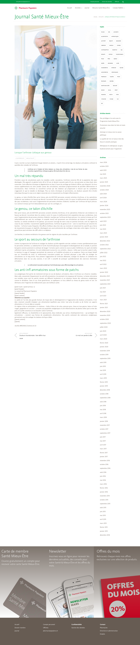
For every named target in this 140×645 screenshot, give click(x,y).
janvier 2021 (104, 307)
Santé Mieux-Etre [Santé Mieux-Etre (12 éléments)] (105, 85)
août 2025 (103, 170)
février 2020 (104, 343)
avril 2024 (103, 198)
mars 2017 (103, 449)
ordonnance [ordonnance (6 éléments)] (115, 72)
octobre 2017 (104, 429)
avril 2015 (103, 519)
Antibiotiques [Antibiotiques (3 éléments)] (115, 36)
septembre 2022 (105, 249)
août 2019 (103, 362)
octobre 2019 (104, 354)
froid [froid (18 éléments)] (102, 58)
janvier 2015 (104, 531)
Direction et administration (109, 631)
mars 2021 (103, 300)
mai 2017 (103, 441)
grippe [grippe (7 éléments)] (102, 63)
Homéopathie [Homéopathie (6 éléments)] (104, 67)
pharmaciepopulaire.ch (50, 631)
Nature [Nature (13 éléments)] (121, 67)
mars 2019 (103, 378)
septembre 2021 (105, 284)
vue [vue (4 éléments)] (118, 99)
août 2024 (103, 194)
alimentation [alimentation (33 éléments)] (104, 36)
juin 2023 (103, 225)
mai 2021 (103, 292)
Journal (87, 8)
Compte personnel (94, 1)
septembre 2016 (105, 468)
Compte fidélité (118, 8)
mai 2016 (103, 480)
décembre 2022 (105, 241)
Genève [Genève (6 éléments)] (115, 58)
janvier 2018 (104, 421)
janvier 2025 (104, 182)
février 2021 (104, 303)
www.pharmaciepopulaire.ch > (23, 1)
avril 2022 (103, 264)
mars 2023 (103, 233)
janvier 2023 (104, 237)
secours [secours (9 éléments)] (115, 85)
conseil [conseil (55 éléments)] (119, 45)
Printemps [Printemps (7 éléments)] (103, 81)
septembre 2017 (105, 433)
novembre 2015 (105, 496)
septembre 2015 (105, 504)
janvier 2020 (104, 347)
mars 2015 (103, 523)
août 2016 (103, 472)
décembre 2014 (105, 535)
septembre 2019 (105, 358)
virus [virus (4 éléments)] (117, 94)
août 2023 (103, 221)
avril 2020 (103, 335)
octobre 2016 (104, 464)
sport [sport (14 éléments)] (116, 90)
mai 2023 (103, 229)
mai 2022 (103, 260)
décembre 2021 (105, 276)
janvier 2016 (104, 492)
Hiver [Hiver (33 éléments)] (117, 63)
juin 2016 (103, 476)
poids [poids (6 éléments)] (118, 76)
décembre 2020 (105, 311)
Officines (117, 1)
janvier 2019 (104, 386)
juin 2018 (103, 405)
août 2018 (103, 402)
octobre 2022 (104, 245)
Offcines (45, 628)
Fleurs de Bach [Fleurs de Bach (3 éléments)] (119, 54)
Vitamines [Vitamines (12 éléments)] (103, 99)
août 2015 (103, 507)
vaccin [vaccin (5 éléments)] (110, 94)
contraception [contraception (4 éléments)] (105, 49)
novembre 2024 (105, 186)
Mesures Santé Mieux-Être (101, 8)
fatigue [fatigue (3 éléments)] (110, 54)
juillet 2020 (104, 327)
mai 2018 (103, 409)
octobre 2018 (104, 394)
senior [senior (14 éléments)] (103, 90)
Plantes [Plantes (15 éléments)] (112, 76)
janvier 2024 (104, 205)
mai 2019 (103, 370)
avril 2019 (103, 374)
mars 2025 (103, 178)
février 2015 (104, 527)
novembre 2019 (105, 351)
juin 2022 (103, 256)
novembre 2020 (105, 315)
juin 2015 (103, 511)
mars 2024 (103, 202)
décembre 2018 (105, 390)
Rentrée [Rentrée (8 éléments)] (111, 81)
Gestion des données (107, 1)
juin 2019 (103, 366)
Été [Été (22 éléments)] (102, 103)
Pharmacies (104, 628)
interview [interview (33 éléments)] (113, 67)
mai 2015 (103, 515)
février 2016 (104, 488)
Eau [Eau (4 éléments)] (121, 49)
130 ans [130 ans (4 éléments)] (103, 32)
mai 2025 (103, 174)
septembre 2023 (105, 217)
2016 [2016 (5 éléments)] (109, 32)
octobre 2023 (104, 213)
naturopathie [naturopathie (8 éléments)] (104, 72)
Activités (78, 8)
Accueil (69, 8)
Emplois (102, 634)
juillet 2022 (103, 252)
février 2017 (104, 453)
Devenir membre (20, 628)
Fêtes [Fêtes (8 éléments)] (109, 58)
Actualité (101, 16)
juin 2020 (103, 331)
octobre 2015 (104, 500)
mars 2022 (103, 268)
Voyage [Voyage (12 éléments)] (111, 99)
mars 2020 (103, 339)
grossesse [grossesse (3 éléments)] (110, 63)
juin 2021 (103, 288)
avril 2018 (103, 413)
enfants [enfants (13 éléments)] (103, 54)
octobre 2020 (104, 319)
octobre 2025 (104, 166)
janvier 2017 (104, 456)
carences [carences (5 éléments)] (103, 45)
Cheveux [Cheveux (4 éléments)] (111, 45)
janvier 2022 (104, 272)
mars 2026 (103, 162)
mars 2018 (103, 417)
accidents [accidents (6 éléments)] (116, 32)
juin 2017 (103, 437)
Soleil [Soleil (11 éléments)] (109, 90)
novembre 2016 (105, 460)
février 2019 (104, 382)
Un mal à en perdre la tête (84, 335)
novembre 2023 (105, 209)
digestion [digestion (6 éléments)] (114, 49)
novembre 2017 (105, 425)
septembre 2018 (105, 398)
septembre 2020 (105, 323)
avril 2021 (103, 296)
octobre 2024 (104, 190)
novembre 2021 (105, 280)
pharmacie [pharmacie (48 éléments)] (103, 76)
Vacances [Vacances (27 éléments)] (103, 94)
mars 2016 (103, 484)
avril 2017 (103, 445)
